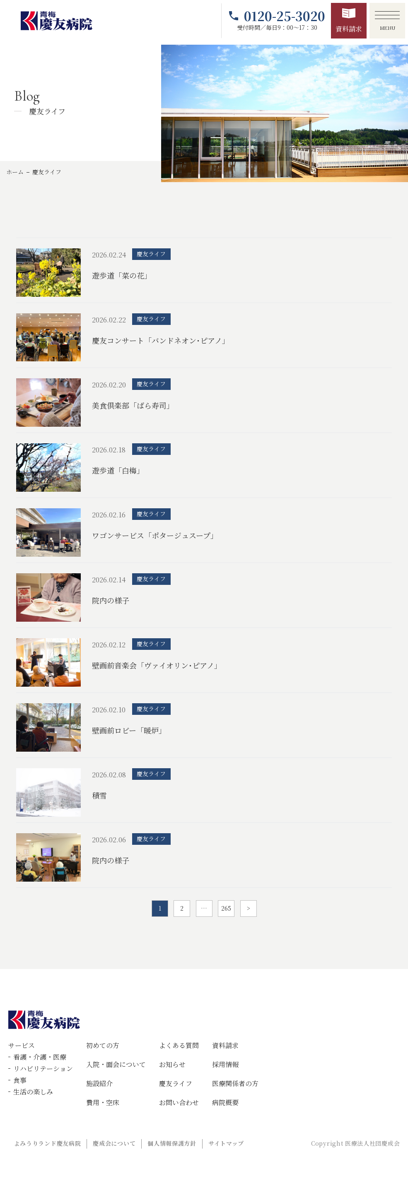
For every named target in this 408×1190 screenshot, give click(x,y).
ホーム (15, 172)
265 (226, 908)
